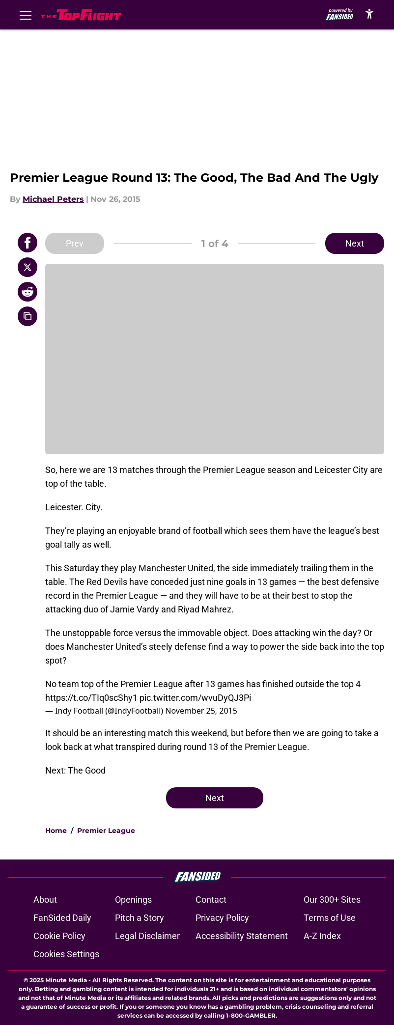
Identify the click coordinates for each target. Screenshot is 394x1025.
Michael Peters (53, 199)
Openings (133, 899)
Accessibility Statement (242, 936)
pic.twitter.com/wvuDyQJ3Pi (195, 698)
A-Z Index (322, 936)
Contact (211, 899)
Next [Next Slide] (354, 243)
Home (56, 830)
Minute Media (66, 980)
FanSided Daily (62, 918)
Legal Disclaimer (147, 936)
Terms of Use (330, 918)
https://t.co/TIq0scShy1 (91, 698)
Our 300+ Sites (332, 899)
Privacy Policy (222, 918)
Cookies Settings (66, 954)
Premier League (106, 830)
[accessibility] (369, 13)
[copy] (27, 316)
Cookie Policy (59, 936)
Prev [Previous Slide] (75, 243)
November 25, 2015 (201, 710)
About (45, 899)
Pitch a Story (139, 918)
